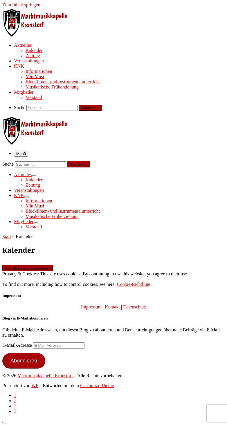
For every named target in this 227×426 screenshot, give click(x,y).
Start (6, 236)
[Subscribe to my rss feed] (15, 395)
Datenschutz (134, 306)
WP (34, 385)
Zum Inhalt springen (21, 4)
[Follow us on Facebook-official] (15, 400)
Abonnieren (23, 361)
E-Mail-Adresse (17, 345)
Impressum (92, 306)
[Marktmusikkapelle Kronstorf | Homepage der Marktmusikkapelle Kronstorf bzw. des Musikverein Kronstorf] (38, 35)
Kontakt (112, 306)
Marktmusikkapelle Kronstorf (45, 375)
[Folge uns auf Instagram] (15, 405)
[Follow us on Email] (15, 411)
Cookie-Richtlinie (133, 284)
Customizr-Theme (97, 385)
